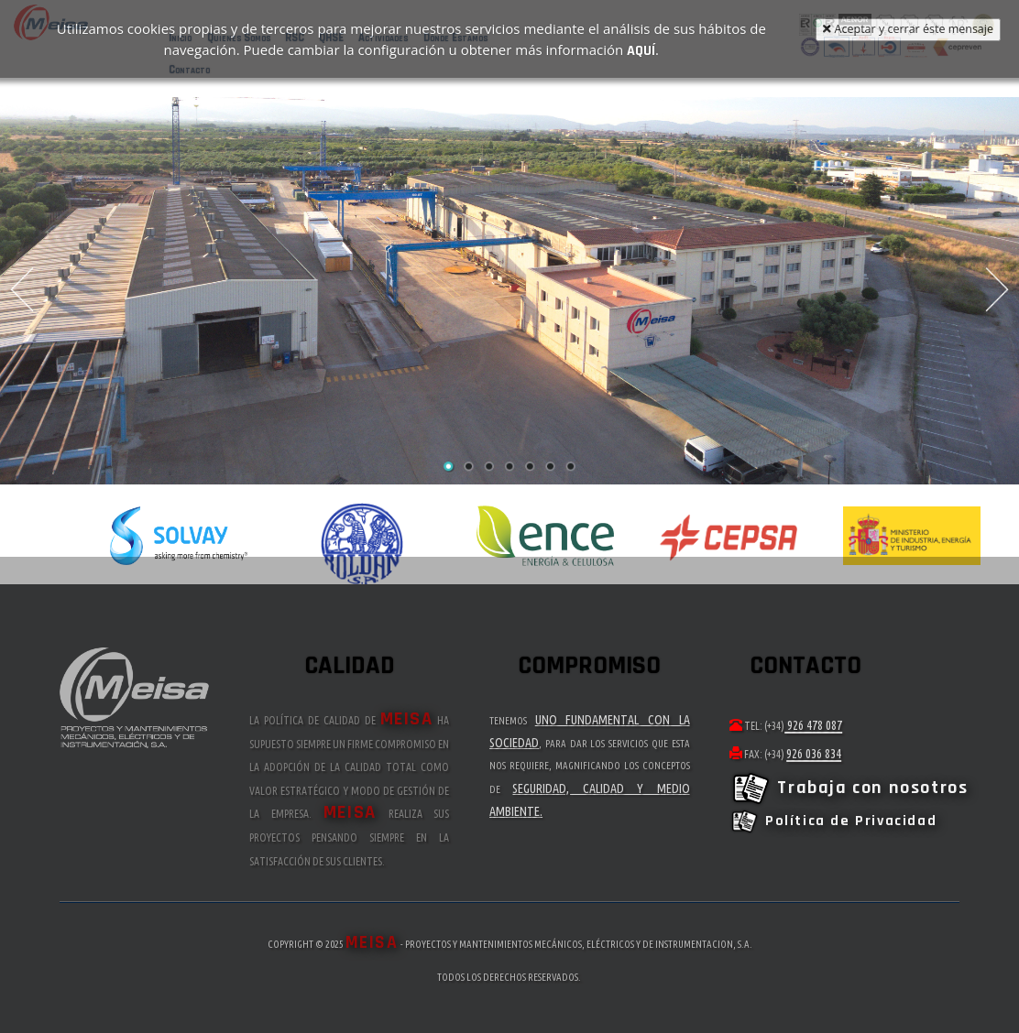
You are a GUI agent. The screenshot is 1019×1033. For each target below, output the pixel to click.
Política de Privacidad (833, 821)
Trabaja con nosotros (848, 787)
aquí (641, 49)
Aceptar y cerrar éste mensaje (908, 29)
